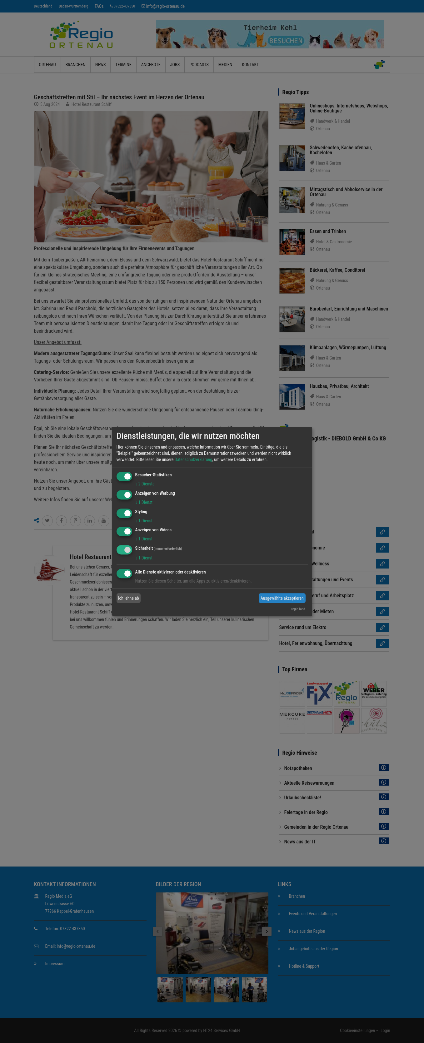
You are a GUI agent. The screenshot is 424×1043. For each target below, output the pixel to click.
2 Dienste (145, 483)
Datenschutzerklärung (193, 459)
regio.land (298, 609)
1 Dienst (143, 502)
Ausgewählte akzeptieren (282, 598)
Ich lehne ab (128, 598)
